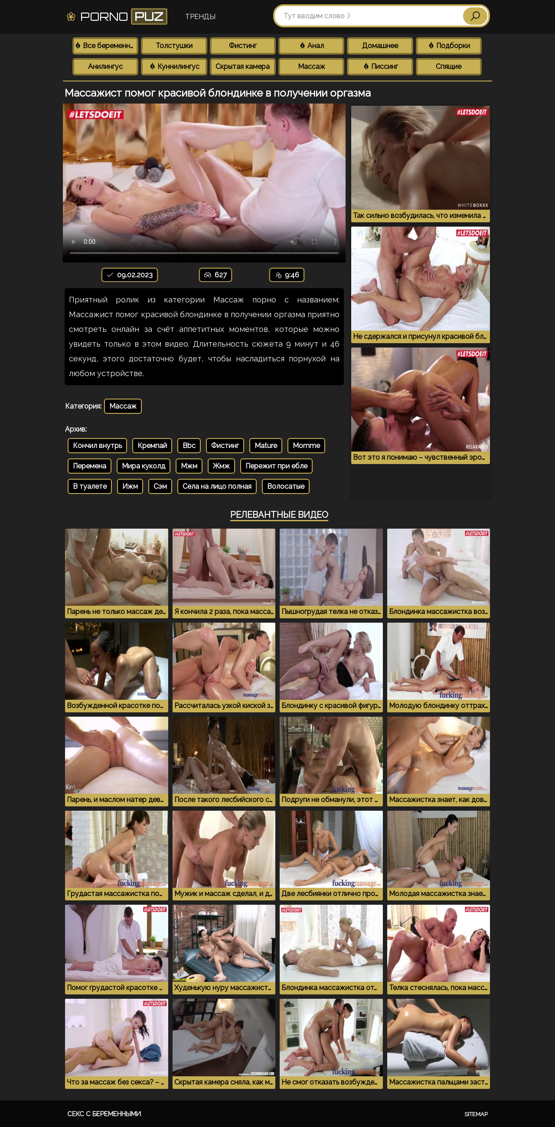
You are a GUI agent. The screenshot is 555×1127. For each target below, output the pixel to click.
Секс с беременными (104, 1114)
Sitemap (476, 1114)
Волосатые (285, 486)
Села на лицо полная (217, 486)
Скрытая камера (242, 66)
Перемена (89, 466)
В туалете (90, 486)
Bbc (189, 446)
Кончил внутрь (97, 446)
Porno (116, 16)
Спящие (448, 66)
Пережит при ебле (276, 466)
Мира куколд (143, 466)
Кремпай (152, 446)
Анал (311, 46)
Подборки (449, 46)
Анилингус (105, 66)
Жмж (221, 466)
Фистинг (243, 46)
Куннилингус (174, 66)
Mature (266, 446)
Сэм (160, 486)
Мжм (189, 466)
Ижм (130, 486)
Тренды (200, 17)
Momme (306, 446)
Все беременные (106, 46)
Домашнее (380, 46)
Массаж (311, 66)
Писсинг (380, 66)
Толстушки (174, 46)
